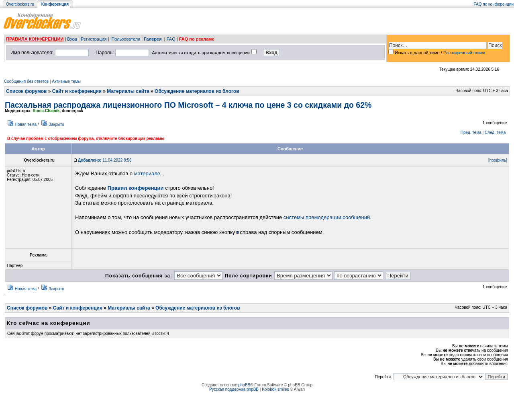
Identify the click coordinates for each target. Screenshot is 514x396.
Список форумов (26, 91)
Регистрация (93, 39)
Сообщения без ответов (26, 81)
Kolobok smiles (275, 389)
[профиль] (497, 160)
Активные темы (66, 81)
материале (147, 173)
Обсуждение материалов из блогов (197, 91)
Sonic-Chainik (46, 111)
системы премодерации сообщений (327, 217)
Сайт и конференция (77, 91)
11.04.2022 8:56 (104, 160)
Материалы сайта (128, 91)
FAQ (171, 39)
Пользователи (125, 39)
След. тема (495, 132)
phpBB (244, 385)
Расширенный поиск (464, 52)
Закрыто (56, 124)
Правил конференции (136, 188)
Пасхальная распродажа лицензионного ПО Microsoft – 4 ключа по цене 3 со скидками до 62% (188, 105)
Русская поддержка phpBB (234, 389)
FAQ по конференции (494, 4)
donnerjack (72, 111)
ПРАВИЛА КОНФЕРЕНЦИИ (34, 39)
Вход (72, 39)
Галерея (152, 39)
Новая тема (26, 124)
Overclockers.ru (20, 4)
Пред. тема (471, 132)
